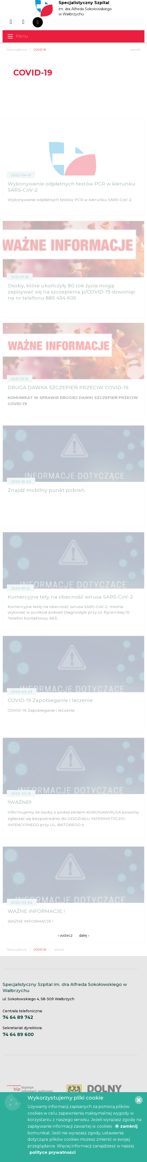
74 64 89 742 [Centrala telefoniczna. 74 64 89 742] (18, 1017)
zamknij (126, 1126)
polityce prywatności (53, 1152)
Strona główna (16, 49)
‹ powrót (134, 49)
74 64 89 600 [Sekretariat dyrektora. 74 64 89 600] (18, 1034)
